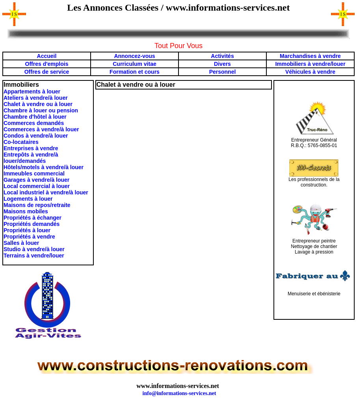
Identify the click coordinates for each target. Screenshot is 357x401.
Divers (222, 64)
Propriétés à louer (27, 230)
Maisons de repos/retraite (37, 205)
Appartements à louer (32, 91)
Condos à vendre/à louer (36, 135)
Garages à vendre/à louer (36, 180)
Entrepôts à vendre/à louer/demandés (31, 157)
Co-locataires (21, 142)
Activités (222, 56)
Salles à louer (21, 243)
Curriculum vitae (134, 64)
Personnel (222, 72)
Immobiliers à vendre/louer (310, 64)
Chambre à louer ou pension (41, 110)
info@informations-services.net (179, 393)
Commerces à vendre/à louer (41, 129)
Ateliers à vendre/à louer (36, 98)
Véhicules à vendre (310, 72)
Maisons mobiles (26, 211)
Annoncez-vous (134, 56)
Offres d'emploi (45, 64)
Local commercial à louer (37, 186)
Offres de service (46, 72)
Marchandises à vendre (310, 56)
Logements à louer (28, 199)
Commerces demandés (34, 123)
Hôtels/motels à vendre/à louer (44, 167)
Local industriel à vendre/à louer (46, 192)
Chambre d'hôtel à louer (35, 117)
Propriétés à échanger (32, 217)
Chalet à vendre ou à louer (38, 104)
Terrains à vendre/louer (34, 255)
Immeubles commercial (34, 173)
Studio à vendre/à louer (34, 249)
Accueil (47, 56)
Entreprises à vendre (31, 148)
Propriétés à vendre (29, 236)
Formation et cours (135, 72)
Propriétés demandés (32, 224)
